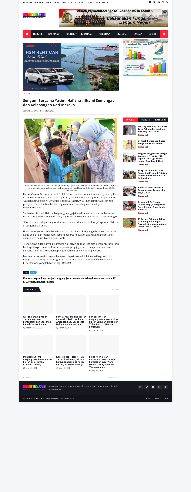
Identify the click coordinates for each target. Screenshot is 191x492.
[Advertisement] (145, 97)
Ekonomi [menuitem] (122, 34)
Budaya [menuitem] (138, 34)
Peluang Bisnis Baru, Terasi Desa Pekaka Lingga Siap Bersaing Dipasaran (152, 129)
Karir (48, 2)
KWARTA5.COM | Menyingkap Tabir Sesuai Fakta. (54, 398)
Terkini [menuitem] (37, 34)
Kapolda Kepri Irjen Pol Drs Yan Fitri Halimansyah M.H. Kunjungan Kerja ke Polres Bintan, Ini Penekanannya (70, 361)
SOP (64, 2)
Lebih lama (113, 377)
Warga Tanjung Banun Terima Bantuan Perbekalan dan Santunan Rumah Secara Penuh (37, 321)
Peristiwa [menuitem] (104, 34)
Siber (57, 2)
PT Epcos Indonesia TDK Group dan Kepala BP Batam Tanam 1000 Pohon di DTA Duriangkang (153, 174)
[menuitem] (27, 34)
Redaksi (39, 2)
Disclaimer (102, 2)
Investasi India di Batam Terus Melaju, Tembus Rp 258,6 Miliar (151, 190)
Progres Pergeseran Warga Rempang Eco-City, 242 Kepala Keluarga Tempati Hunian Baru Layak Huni (152, 157)
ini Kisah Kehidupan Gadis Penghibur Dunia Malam (151, 142)
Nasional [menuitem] (53, 34)
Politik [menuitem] (70, 34)
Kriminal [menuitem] (86, 34)
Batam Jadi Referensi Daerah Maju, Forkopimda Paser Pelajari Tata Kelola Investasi (151, 206)
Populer (130, 120)
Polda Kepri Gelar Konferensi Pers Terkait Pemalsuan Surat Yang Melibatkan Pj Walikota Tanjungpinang (102, 362)
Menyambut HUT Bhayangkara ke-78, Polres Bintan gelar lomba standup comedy (37, 361)
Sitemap (90, 2)
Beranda (27, 2)
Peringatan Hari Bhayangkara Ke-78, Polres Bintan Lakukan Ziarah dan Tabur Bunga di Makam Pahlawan (103, 322)
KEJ (70, 2)
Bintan (36, 93)
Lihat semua (115, 289)
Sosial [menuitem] (152, 34)
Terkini (145, 120)
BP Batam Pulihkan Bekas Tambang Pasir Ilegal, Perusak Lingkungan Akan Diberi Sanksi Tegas (152, 223)
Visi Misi (79, 2)
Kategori (160, 120)
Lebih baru (29, 377)
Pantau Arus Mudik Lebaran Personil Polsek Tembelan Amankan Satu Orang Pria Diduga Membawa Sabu (71, 321)
